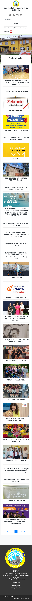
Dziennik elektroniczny (20, 28)
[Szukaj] (16, 19)
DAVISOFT (21, 598)
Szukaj (16, 23)
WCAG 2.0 (27, 598)
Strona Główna (8, 28)
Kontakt (6, 31)
